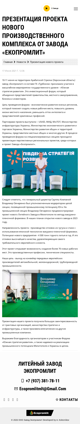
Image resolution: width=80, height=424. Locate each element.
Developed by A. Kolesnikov (56, 420)
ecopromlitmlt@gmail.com (40, 388)
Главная (8, 62)
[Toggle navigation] (76, 8)
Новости (21, 62)
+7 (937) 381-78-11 (40, 380)
